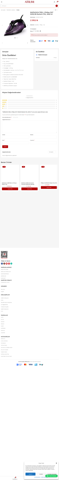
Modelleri (37, 24)
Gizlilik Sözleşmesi (44, 477)
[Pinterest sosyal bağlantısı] (37, 31)
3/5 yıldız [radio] (15, 276)
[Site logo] (29, 1)
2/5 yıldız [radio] (14, 276)
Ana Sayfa (3, 10)
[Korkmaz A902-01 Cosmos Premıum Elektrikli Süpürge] (29, 333)
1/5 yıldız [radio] (13, 276)
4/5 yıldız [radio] (16, 276)
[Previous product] (54, 10)
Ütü (44, 24)
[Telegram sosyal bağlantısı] (40, 31)
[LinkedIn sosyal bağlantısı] (39, 31)
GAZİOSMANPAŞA (5, 464)
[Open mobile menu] (1, 2)
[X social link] (35, 31)
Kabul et (30, 474)
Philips (55, 217)
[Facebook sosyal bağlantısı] (34, 31)
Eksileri (31, 294)
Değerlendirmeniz (6, 279)
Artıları (3, 294)
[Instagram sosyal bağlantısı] (4, 454)
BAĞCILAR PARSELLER (6, 461)
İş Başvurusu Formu (5, 472)
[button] (56, 463)
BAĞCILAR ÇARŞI (4, 459)
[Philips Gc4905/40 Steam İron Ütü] (49, 333)
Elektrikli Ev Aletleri (11, 10)
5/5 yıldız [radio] (17, 276)
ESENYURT (3, 468)
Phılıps (41, 24)
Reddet (41, 474)
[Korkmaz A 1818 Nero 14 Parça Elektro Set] (10, 333)
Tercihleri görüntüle (51, 474)
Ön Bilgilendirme (37, 477)
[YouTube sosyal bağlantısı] (7, 454)
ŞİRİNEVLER (3, 466)
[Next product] (57, 10)
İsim (3, 300)
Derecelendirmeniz (7, 276)
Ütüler (18, 10)
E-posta (32, 300)
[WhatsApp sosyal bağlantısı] (11, 454)
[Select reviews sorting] (52, 311)
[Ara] (29, 5)
